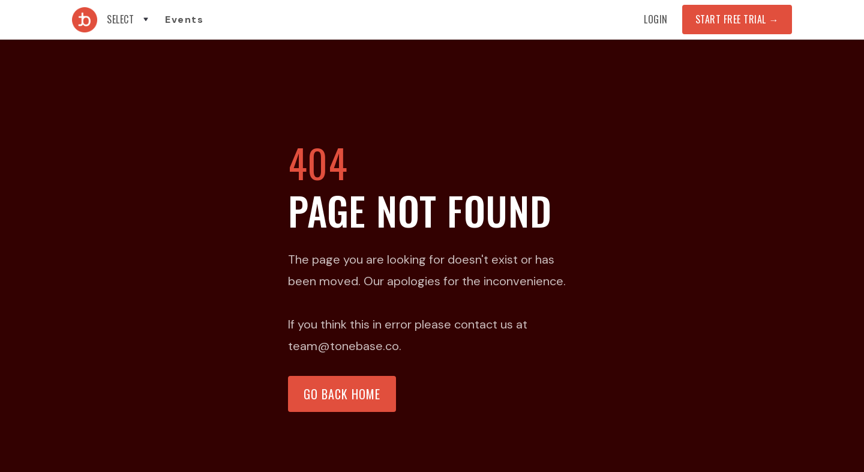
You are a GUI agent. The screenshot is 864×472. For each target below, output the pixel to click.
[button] (128, 19)
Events (184, 19)
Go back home (342, 394)
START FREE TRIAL (737, 19)
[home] (84, 19)
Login (656, 19)
